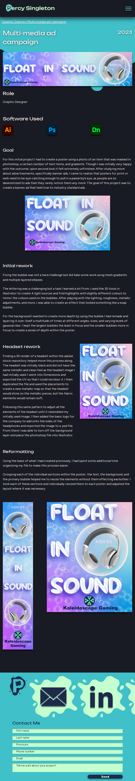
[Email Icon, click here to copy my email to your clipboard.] (53, 697)
